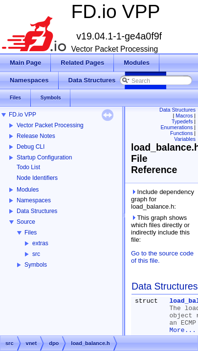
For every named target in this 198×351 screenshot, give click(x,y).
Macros (184, 115)
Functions (181, 133)
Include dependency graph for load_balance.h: (162, 199)
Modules (28, 189)
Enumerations (177, 127)
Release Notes (36, 136)
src (36, 254)
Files (30, 232)
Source (26, 221)
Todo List (28, 167)
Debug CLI (30, 146)
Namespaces (34, 200)
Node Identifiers (37, 178)
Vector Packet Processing (50, 125)
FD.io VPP (22, 114)
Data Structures (37, 211)
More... (182, 330)
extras (40, 243)
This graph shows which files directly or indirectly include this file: (160, 228)
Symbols (35, 264)
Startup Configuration (44, 157)
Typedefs (182, 121)
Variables (185, 139)
